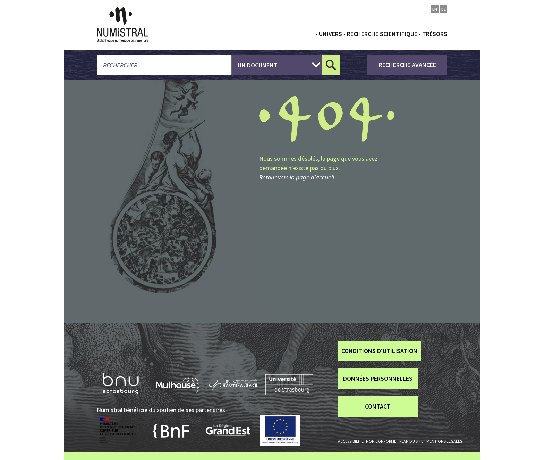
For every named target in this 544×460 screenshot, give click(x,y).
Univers (330, 34)
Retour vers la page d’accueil (296, 177)
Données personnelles (378, 379)
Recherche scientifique (382, 34)
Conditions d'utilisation (379, 351)
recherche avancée (407, 65)
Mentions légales (444, 441)
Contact (378, 406)
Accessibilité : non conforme (367, 441)
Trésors (434, 34)
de (443, 9)
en (434, 9)
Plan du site (411, 441)
